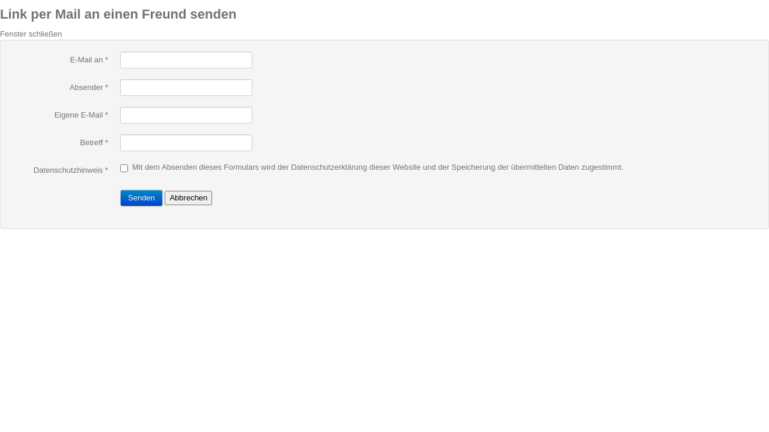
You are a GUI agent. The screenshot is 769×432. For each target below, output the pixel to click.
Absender (89, 87)
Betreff (94, 142)
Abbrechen (188, 197)
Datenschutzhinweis (68, 170)
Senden (141, 197)
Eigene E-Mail (81, 114)
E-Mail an (89, 59)
